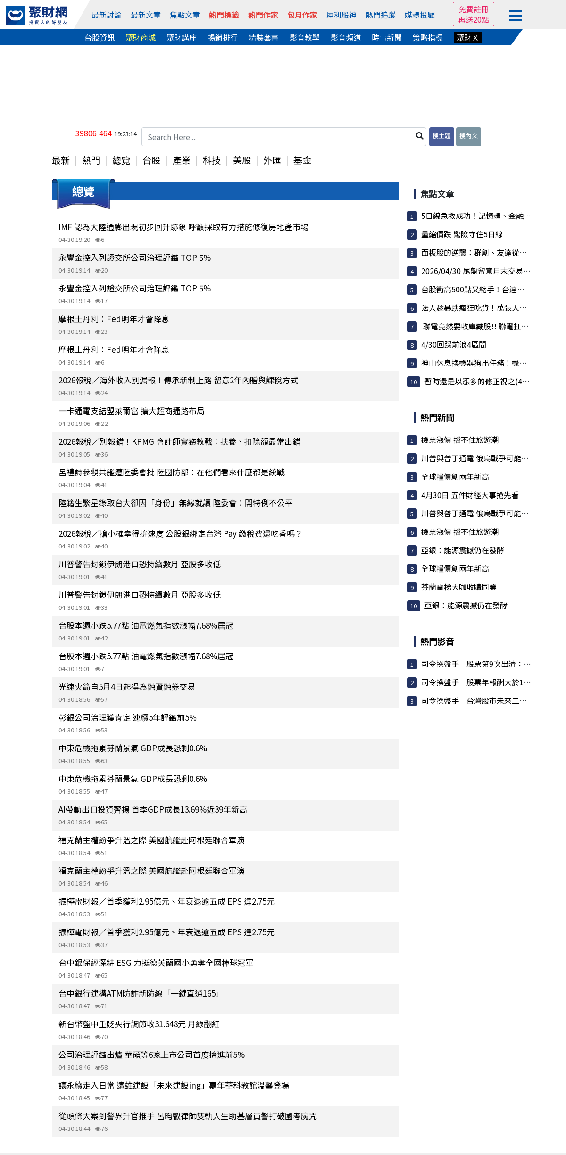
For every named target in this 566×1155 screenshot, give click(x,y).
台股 (151, 159)
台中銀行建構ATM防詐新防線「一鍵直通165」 (141, 993)
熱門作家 (263, 14)
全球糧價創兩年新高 (455, 476)
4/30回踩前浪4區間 (453, 344)
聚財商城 (140, 37)
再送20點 (473, 19)
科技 (212, 159)
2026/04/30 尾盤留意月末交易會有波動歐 (491, 270)
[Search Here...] (284, 136)
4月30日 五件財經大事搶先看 (470, 494)
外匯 (272, 159)
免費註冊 (473, 9)
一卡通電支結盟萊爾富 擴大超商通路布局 (131, 410)
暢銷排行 (223, 37)
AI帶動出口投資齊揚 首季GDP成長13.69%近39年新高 (152, 809)
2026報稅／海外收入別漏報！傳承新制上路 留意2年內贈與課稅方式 (178, 380)
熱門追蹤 (381, 14)
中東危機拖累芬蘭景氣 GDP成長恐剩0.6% (132, 748)
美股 (242, 159)
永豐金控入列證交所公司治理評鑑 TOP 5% (134, 257)
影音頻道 (346, 37)
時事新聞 (387, 37)
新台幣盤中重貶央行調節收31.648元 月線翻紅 (139, 1024)
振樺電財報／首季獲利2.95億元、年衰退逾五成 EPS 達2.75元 (166, 901)
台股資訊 (99, 37)
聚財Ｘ (468, 37)
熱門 (91, 159)
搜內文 (468, 135)
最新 (61, 159)
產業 (182, 159)
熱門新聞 (437, 417)
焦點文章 (185, 14)
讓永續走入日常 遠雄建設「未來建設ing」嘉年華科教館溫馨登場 (173, 1085)
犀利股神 (341, 14)
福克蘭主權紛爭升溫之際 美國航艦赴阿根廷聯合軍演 (151, 840)
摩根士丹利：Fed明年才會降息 (113, 318)
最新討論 (107, 14)
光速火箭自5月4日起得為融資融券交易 (126, 686)
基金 (302, 159)
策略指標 (428, 37)
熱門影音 (437, 641)
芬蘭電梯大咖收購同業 (459, 586)
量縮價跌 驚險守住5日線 (462, 234)
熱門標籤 (224, 14)
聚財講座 (181, 37)
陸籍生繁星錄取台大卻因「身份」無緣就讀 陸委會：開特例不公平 (175, 502)
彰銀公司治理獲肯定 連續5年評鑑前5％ (127, 717)
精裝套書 (264, 37)
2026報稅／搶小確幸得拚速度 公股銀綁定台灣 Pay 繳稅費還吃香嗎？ (180, 533)
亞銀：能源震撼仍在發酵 (462, 550)
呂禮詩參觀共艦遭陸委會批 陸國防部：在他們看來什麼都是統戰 (171, 472)
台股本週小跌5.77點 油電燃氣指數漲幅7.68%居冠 (145, 625)
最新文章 (146, 14)
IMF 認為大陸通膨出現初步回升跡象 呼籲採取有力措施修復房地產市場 (183, 227)
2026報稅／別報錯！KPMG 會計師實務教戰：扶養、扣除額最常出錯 (179, 441)
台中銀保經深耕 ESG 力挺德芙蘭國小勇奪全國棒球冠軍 (156, 962)
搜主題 (442, 135)
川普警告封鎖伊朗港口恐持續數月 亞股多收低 (139, 564)
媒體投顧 (420, 14)
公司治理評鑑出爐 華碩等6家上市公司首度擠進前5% (151, 1054)
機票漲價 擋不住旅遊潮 (460, 439)
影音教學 (305, 37)
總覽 (121, 159)
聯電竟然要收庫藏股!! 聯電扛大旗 (478, 326)
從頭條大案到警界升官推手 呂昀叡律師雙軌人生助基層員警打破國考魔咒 (187, 1116)
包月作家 (302, 14)
